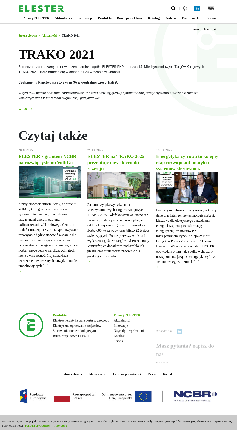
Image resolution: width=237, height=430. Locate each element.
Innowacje (85, 18)
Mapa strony (97, 374)
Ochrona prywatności (127, 374)
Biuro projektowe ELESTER (73, 350)
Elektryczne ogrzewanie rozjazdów (77, 340)
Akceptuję (60, 425)
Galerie (171, 18)
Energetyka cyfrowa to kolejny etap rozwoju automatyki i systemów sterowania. (187, 163)
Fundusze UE (191, 18)
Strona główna (72, 374)
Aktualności (63, 18)
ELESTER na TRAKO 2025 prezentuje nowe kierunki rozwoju (115, 163)
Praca (195, 29)
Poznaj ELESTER (36, 18)
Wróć (24, 109)
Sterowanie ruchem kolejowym (74, 345)
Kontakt (210, 29)
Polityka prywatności (37, 425)
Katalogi (154, 18)
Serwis (211, 18)
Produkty (105, 18)
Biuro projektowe (130, 18)
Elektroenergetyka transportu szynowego (81, 335)
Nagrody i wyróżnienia (130, 345)
